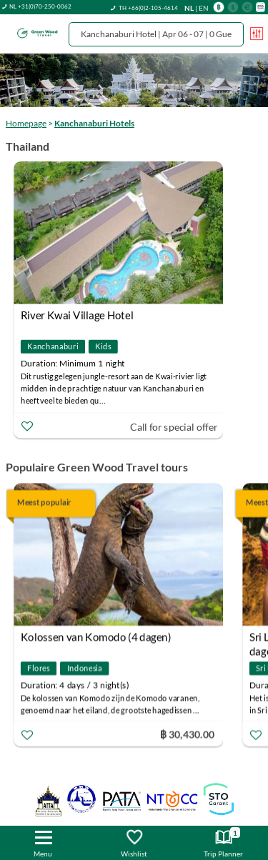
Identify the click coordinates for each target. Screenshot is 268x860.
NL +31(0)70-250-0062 (40, 6)
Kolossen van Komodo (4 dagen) (96, 636)
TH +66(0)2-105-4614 (148, 7)
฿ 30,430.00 (187, 733)
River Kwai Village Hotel (77, 315)
